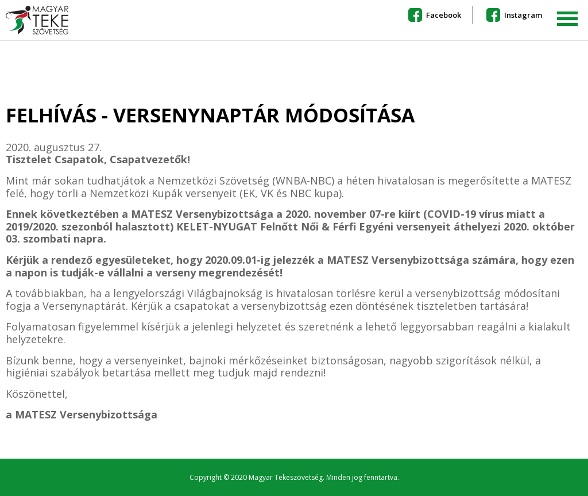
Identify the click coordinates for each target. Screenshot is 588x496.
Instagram (523, 15)
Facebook (443, 15)
